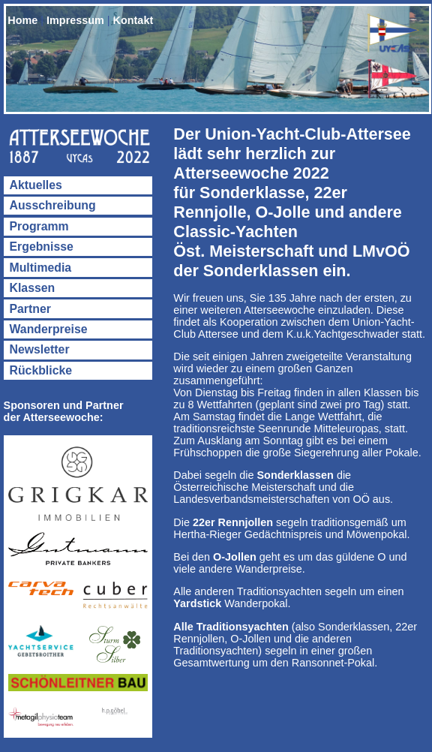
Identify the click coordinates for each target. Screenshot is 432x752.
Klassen (33, 287)
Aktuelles (36, 185)
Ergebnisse (42, 246)
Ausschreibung (53, 205)
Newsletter (40, 349)
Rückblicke (41, 370)
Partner (30, 308)
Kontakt (133, 20)
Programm (39, 226)
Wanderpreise (49, 329)
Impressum (75, 20)
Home (23, 20)
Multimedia (41, 267)
